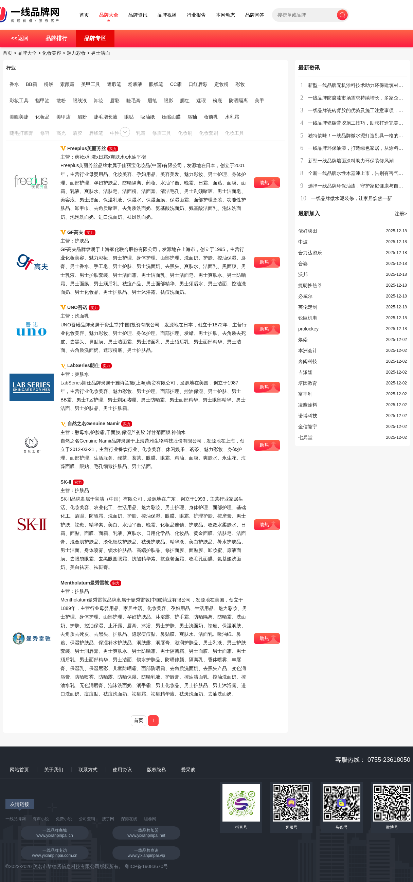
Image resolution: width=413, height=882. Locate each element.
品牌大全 (108, 15)
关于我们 (53, 769)
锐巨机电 (307, 318)
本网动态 (225, 15)
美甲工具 (90, 84)
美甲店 (63, 117)
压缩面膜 (171, 117)
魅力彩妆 (76, 53)
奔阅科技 (307, 361)
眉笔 (152, 100)
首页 (84, 15)
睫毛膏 (133, 100)
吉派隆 (305, 372)
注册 (401, 213)
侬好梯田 (307, 231)
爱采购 (188, 769)
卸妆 (98, 100)
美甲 (259, 100)
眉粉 (82, 117)
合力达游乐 (310, 252)
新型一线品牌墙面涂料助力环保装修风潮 (351, 160)
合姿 (303, 263)
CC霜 (176, 84)
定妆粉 (221, 84)
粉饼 (48, 84)
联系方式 (87, 769)
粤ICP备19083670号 (146, 866)
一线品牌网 (15, 818)
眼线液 (80, 100)
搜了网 (108, 818)
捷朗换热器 (310, 285)
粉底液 (135, 84)
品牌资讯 (137, 15)
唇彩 (115, 100)
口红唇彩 (198, 84)
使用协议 (122, 769)
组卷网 (150, 818)
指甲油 (42, 100)
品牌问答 (254, 15)
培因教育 (307, 383)
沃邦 (303, 274)
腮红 (185, 100)
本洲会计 (307, 350)
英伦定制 (307, 307)
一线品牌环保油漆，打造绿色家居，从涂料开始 (358, 148)
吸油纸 (148, 117)
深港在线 (129, 818)
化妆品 (42, 117)
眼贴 (129, 117)
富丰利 (305, 394)
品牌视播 (167, 15)
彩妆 (240, 84)
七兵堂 (305, 437)
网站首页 (19, 769)
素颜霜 (67, 84)
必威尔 (305, 296)
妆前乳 (211, 117)
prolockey (308, 328)
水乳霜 (232, 117)
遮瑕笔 (114, 84)
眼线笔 (156, 84)
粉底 (217, 100)
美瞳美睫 (19, 117)
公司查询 (87, 818)
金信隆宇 (307, 426)
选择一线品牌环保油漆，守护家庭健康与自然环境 (360, 185)
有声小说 (41, 818)
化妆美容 (51, 53)
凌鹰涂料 (307, 405)
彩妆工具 (19, 100)
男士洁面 (100, 53)
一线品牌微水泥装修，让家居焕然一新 (351, 198)
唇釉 (192, 117)
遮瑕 (201, 100)
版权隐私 (156, 769)
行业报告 (196, 15)
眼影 (168, 100)
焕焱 (303, 339)
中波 (303, 242)
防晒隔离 (238, 100)
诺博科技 (307, 415)
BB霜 (31, 84)
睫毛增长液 (106, 117)
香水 (14, 84)
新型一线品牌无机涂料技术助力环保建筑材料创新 (360, 85)
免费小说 (64, 818)
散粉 (61, 100)
